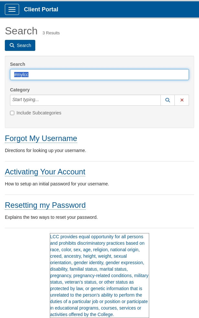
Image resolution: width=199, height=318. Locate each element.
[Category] (42, 100)
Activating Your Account (45, 171)
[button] (167, 100)
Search (17, 64)
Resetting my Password (45, 205)
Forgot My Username (41, 138)
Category (20, 89)
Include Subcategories (35, 112)
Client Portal (41, 9)
